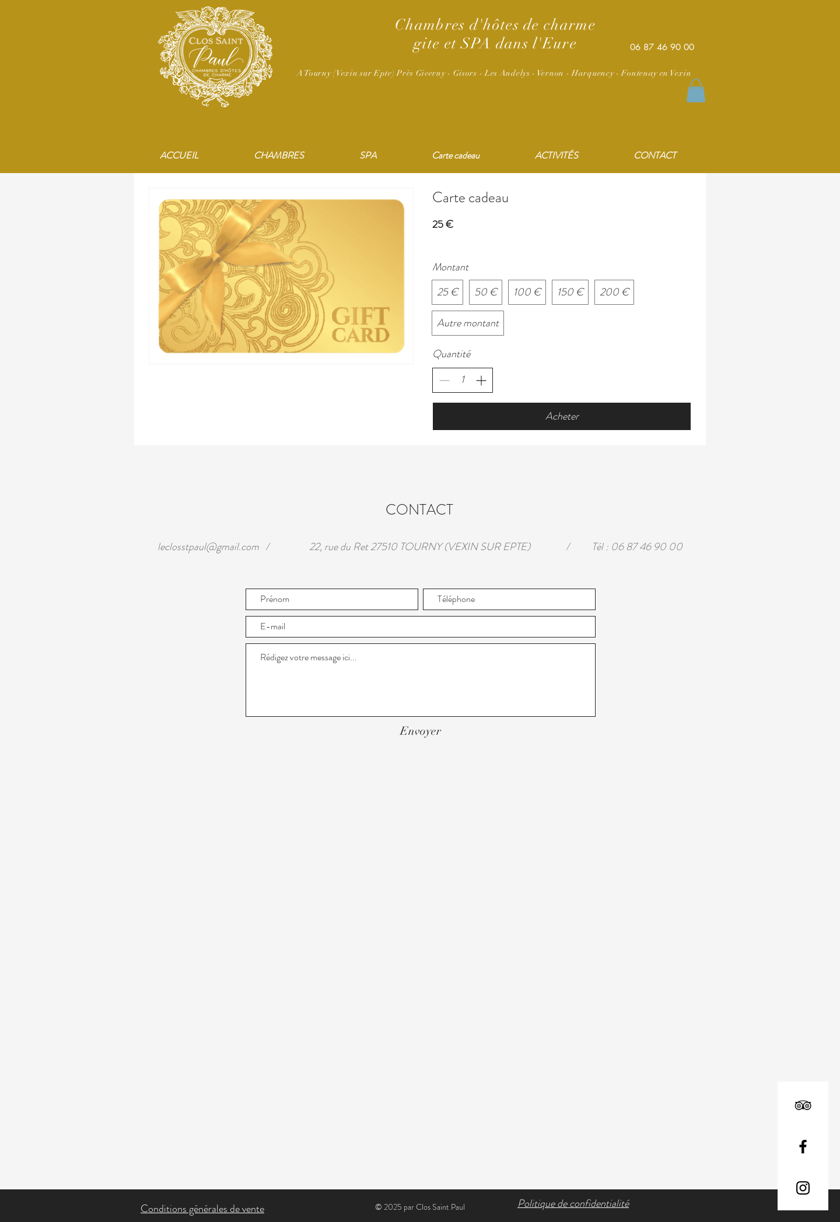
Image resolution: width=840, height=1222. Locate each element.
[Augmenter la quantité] (481, 380)
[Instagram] (803, 1188)
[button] (696, 91)
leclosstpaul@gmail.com (208, 546)
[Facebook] (803, 1147)
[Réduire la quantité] (444, 380)
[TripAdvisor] (803, 1105)
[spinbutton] (462, 379)
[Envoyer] (420, 731)
